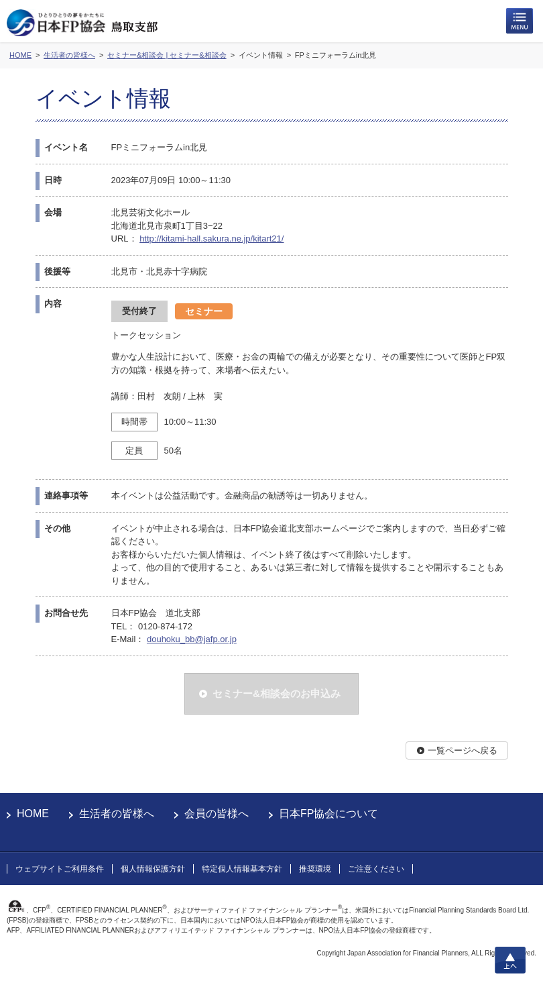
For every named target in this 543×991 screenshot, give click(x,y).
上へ (510, 960)
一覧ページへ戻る (462, 750)
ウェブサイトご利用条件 (59, 869)
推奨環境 (315, 869)
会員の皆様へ (216, 813)
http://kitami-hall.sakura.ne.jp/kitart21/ (211, 238)
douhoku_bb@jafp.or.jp (192, 639)
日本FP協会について (328, 813)
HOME (33, 813)
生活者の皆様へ (116, 813)
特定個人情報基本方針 (242, 869)
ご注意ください (376, 869)
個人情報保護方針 (153, 869)
